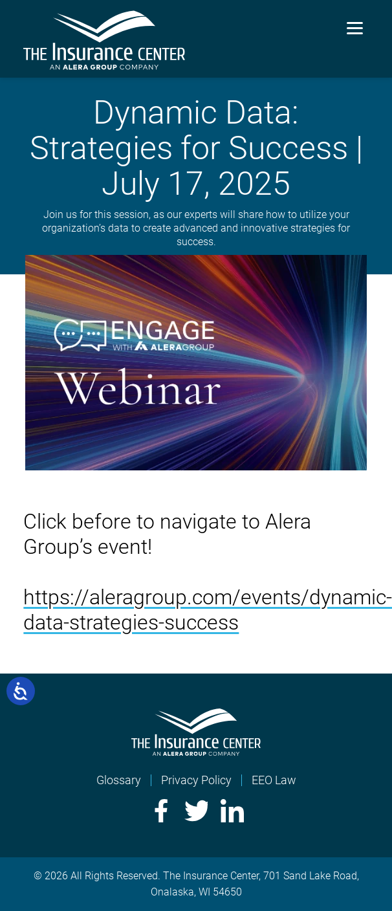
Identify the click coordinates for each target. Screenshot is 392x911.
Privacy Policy (196, 780)
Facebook (159, 810)
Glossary (118, 780)
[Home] (196, 751)
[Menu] (355, 27)
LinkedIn (232, 810)
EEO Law (274, 780)
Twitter (196, 810)
